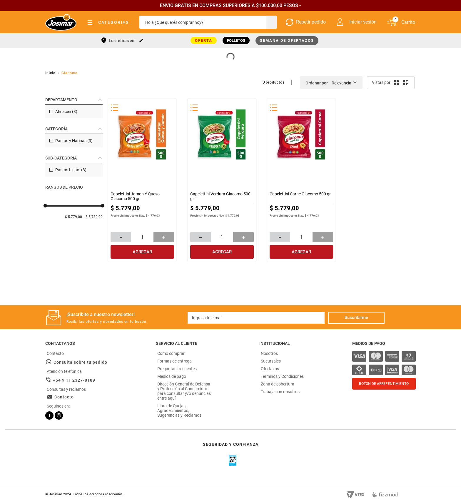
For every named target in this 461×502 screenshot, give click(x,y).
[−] (121, 237)
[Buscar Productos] (271, 22)
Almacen (66, 111)
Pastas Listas (70, 169)
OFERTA (203, 40)
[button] (74, 99)
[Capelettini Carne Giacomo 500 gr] (301, 180)
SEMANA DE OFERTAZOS (287, 40)
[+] (163, 237)
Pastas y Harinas (74, 140)
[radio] (395, 82)
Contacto (64, 397)
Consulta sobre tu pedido (80, 362)
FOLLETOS (236, 40)
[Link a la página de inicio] (51, 73)
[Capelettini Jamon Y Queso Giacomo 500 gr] (142, 180)
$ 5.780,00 (94, 217)
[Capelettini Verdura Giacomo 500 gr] (222, 180)
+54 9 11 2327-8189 (74, 380)
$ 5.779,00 (73, 217)
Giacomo (69, 73)
